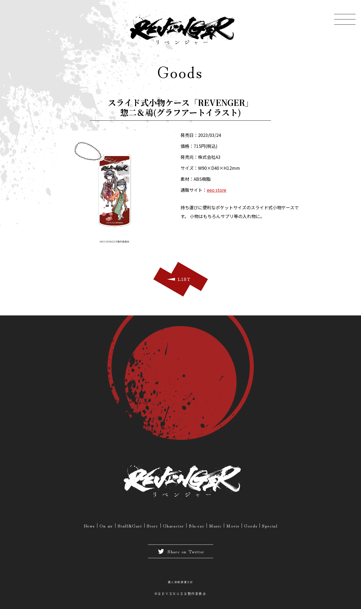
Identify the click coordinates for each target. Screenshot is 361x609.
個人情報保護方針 (180, 583)
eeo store (216, 190)
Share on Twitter (180, 552)
